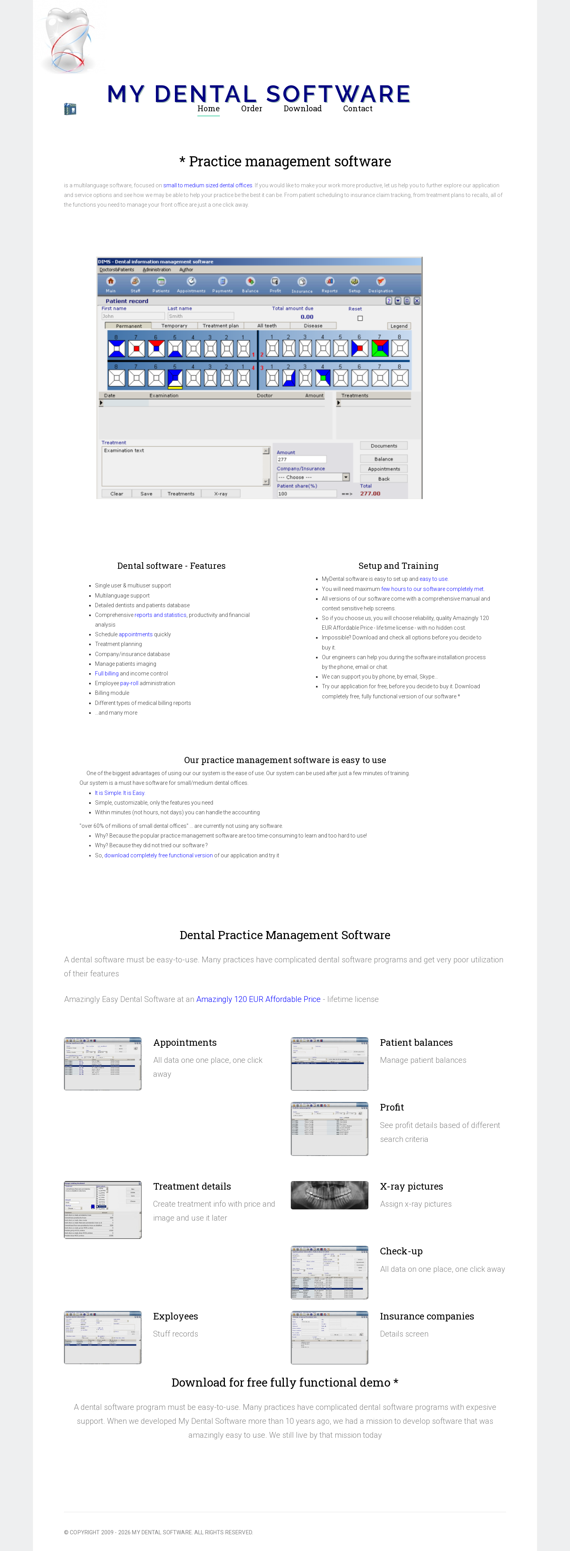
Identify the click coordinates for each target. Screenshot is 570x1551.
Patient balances (416, 1042)
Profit (392, 1107)
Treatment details (192, 1186)
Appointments (185, 1042)
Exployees (175, 1316)
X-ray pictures (411, 1186)
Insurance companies (427, 1316)
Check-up (401, 1251)
